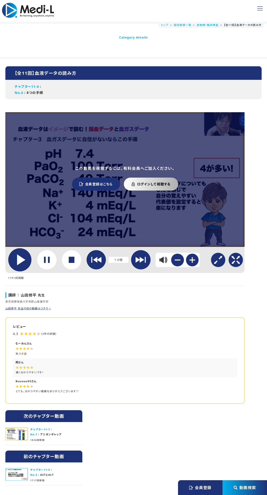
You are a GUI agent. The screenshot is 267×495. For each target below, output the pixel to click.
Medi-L (139, 477)
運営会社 (85, 456)
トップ (73, 11)
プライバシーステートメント (140, 456)
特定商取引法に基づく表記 (185, 456)
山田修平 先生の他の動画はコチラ (30, 262)
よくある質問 (154, 11)
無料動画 (131, 11)
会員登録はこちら (61, 164)
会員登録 (214, 11)
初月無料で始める (165, 408)
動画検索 (245, 487)
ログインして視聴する (116, 164)
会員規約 (106, 456)
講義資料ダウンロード (101, 11)
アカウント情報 (181, 11)
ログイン (244, 11)
